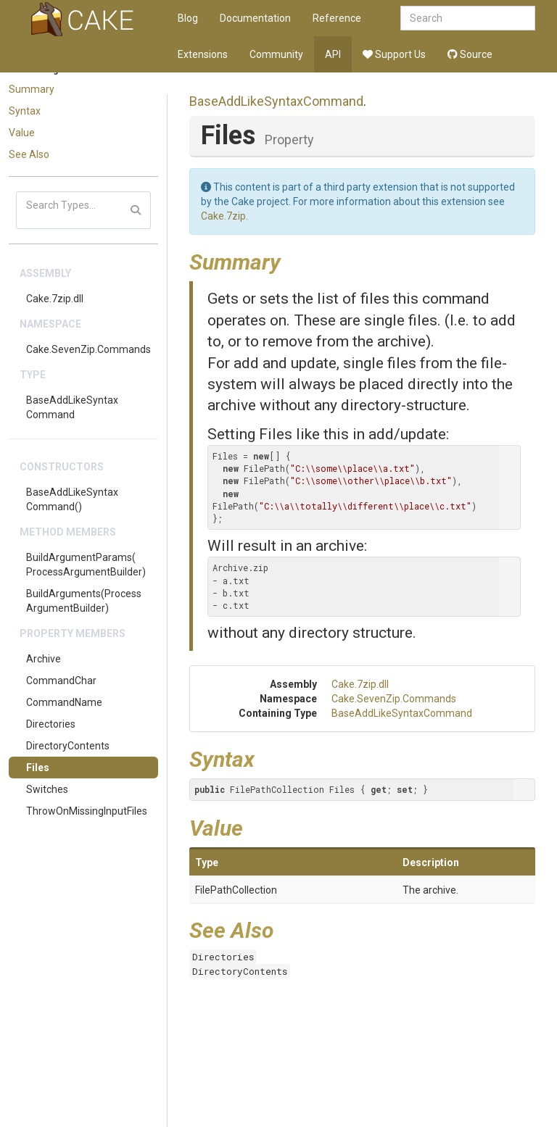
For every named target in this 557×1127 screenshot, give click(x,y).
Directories (50, 724)
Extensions (203, 54)
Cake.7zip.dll (54, 298)
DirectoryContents (68, 746)
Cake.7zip (223, 216)
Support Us (394, 54)
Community (276, 54)
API (333, 54)
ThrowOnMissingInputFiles (86, 811)
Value (22, 132)
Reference (337, 18)
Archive (43, 659)
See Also (29, 154)
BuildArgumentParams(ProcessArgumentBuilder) (86, 565)
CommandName (64, 702)
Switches (47, 789)
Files (37, 767)
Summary (31, 89)
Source (469, 54)
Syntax (25, 111)
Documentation (255, 18)
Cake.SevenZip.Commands (88, 349)
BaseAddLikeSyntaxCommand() (72, 499)
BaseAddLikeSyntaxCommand (72, 407)
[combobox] (467, 18)
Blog (188, 18)
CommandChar (61, 680)
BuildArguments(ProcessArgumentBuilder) (83, 601)
